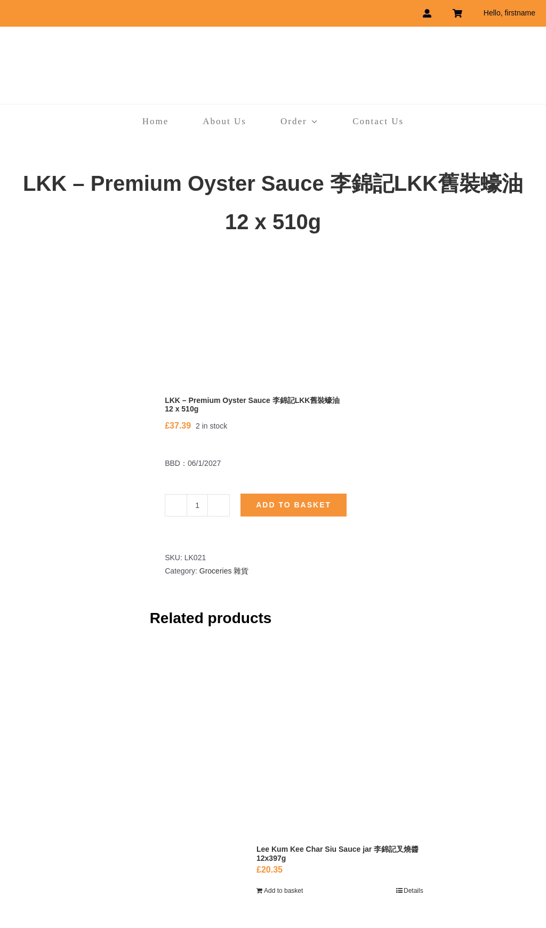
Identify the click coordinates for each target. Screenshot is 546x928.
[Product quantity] (197, 505)
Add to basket (293, 505)
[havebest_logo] (273, 47)
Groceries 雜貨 (224, 571)
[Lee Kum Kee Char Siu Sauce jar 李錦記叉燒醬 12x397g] (339, 743)
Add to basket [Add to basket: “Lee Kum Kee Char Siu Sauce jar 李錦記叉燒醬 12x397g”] (283, 890)
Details (413, 890)
